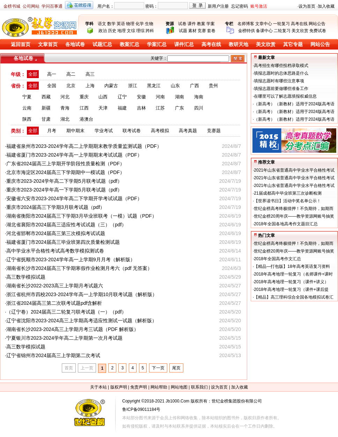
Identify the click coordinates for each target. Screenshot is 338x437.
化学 (139, 23)
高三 (90, 74)
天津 (103, 108)
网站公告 (317, 23)
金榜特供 (246, 30)
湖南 (179, 96)
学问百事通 (52, 6)
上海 (90, 85)
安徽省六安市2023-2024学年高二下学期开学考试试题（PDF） (74, 198)
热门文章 (266, 235)
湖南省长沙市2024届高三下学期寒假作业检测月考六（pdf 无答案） (79, 268)
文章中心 (263, 23)
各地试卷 (75, 44)
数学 (111, 23)
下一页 (158, 368)
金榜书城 (11, 6)
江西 (84, 108)
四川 (198, 108)
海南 (198, 96)
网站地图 (179, 387)
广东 (179, 108)
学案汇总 (157, 44)
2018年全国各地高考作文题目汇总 (286, 223)
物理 (130, 23)
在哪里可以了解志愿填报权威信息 (285, 96)
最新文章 (266, 57)
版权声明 (118, 387)
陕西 (26, 119)
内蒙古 (111, 85)
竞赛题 (214, 130)
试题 (183, 30)
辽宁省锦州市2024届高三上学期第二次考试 (53, 355)
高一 (51, 74)
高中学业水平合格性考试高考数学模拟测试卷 (55, 251)
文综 (131, 30)
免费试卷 (317, 30)
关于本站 (98, 387)
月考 (51, 130)
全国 (51, 85)
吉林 (141, 108)
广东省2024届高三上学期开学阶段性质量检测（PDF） (65, 163)
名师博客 (245, 23)
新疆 (46, 108)
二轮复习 (282, 30)
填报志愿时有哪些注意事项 (279, 80)
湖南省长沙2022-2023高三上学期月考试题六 (54, 285)
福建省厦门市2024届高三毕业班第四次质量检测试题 (63, 242)
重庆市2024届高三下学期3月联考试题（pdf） (55, 207)
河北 (64, 96)
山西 (103, 96)
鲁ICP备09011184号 (141, 409)
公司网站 (31, 6)
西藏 (46, 96)
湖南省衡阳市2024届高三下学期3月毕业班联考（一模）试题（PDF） (81, 216)
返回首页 (20, 44)
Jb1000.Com (177, 401)
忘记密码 (239, 6)
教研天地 (238, 44)
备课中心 (264, 30)
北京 (70, 85)
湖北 (64, 119)
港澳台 (86, 119)
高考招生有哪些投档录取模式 (281, 65)
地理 (121, 30)
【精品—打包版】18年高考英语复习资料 (292, 266)
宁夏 (26, 96)
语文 (102, 23)
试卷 (182, 23)
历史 (112, 30)
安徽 (141, 96)
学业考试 (104, 130)
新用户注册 (218, 6)
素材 (192, 30)
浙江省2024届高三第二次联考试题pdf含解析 (54, 303)
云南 (26, 108)
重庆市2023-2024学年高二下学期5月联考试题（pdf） (64, 181)
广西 (194, 85)
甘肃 (46, 119)
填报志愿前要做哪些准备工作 (281, 88)
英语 (121, 23)
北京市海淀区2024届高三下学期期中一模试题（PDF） (65, 172)
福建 (122, 108)
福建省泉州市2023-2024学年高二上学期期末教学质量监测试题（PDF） (84, 146)
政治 (102, 30)
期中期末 (75, 130)
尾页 (176, 368)
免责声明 (138, 387)
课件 (192, 23)
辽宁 (122, 96)
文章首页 (48, 44)
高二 (70, 74)
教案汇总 (129, 44)
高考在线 (299, 23)
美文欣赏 (300, 30)
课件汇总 (184, 44)
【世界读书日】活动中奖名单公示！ (287, 200)
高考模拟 (160, 130)
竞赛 (202, 30)
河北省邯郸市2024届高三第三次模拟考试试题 (55, 233)
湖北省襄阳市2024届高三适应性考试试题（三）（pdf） (66, 224)
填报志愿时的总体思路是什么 (281, 73)
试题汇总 (102, 44)
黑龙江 (154, 85)
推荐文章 (266, 162)
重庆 (84, 96)
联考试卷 (132, 130)
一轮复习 (281, 23)
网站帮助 (158, 387)
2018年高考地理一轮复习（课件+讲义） (291, 281)
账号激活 (258, 6)
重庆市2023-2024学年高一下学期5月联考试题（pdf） (64, 190)
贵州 (213, 85)
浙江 (132, 85)
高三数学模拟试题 (25, 277)
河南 (160, 96)
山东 (175, 85)
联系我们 (199, 387)
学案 (210, 23)
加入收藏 (326, 6)
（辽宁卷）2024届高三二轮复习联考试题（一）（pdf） (66, 312)
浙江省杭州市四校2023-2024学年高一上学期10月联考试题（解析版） (81, 294)
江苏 (160, 108)
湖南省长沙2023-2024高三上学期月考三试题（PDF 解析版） (72, 329)
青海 (64, 108)
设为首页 (307, 6)
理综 (140, 30)
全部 (32, 74)
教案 (201, 23)
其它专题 (293, 44)
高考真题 (188, 130)
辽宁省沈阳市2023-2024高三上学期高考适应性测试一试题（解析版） (81, 320)
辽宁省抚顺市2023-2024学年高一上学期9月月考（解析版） (70, 259)
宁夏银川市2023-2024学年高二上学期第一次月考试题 (64, 338)
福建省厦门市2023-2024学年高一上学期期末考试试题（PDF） (74, 155)
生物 (149, 23)
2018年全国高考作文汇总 (277, 258)
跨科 (150, 30)
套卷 (211, 30)
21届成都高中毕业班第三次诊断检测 (287, 193)
